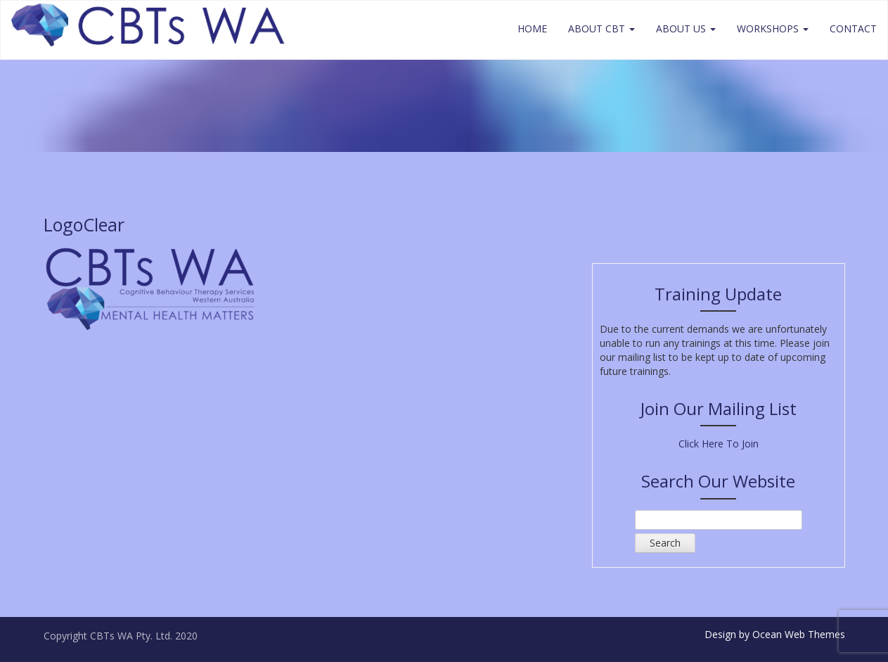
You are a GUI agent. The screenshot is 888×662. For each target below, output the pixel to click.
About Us (686, 28)
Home (532, 28)
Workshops (773, 28)
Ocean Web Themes (798, 634)
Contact (853, 28)
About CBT (601, 28)
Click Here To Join (718, 443)
